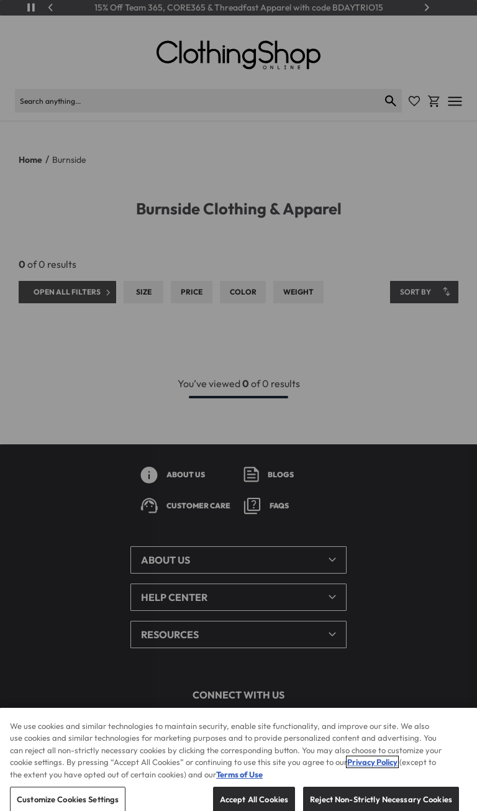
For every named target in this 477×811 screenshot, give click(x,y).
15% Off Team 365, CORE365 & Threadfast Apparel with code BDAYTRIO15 (238, 7)
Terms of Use (239, 784)
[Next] (426, 7)
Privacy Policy (372, 772)
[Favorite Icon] (414, 101)
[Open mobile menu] (455, 101)
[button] (238, 560)
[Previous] (50, 7)
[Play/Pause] (31, 7)
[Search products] (197, 100)
